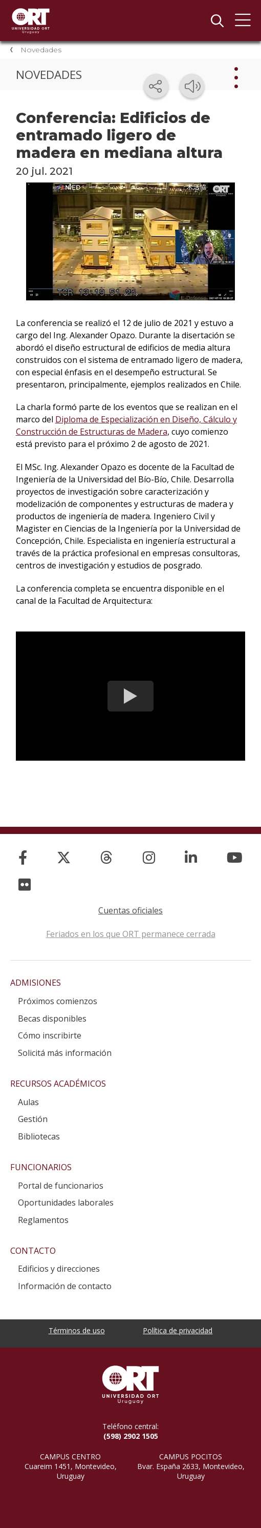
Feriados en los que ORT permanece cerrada (130, 934)
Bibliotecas (39, 1136)
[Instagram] (149, 857)
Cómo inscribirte (49, 1035)
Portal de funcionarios (60, 1185)
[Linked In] (191, 857)
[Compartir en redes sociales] (156, 86)
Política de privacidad (177, 1330)
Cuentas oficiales (130, 910)
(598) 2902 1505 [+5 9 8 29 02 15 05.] (130, 1436)
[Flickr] (24, 884)
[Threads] (106, 857)
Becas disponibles (52, 1018)
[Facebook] (22, 857)
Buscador (217, 20)
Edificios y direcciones (59, 1268)
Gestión (33, 1119)
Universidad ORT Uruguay (30, 20)
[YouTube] (235, 857)
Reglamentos (43, 1220)
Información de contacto (65, 1286)
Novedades (40, 50)
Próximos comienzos (57, 1001)
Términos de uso (77, 1330)
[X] (64, 857)
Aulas (28, 1102)
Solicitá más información (65, 1052)
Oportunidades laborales (66, 1202)
